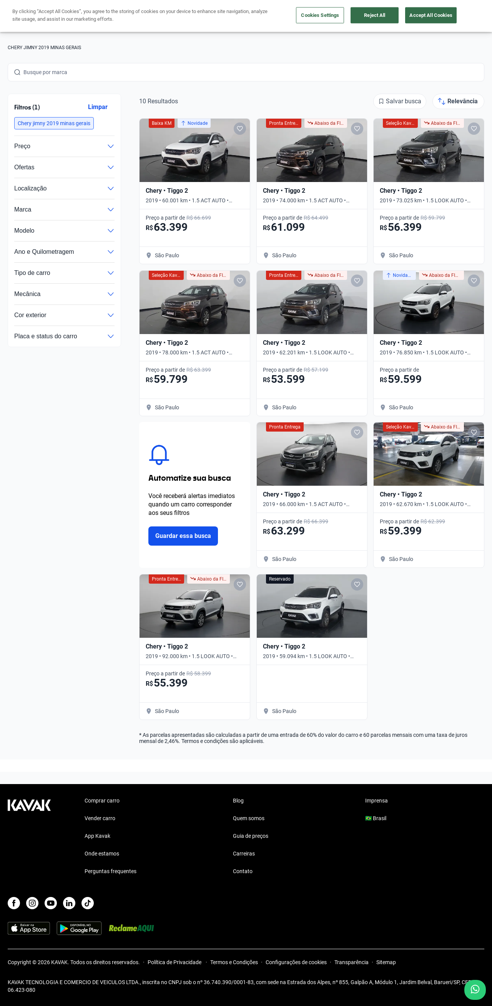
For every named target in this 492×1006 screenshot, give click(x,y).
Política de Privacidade (175, 962)
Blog (238, 801)
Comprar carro (192, 16)
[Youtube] (51, 903)
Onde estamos (102, 853)
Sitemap (386, 962)
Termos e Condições (234, 962)
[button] (54, 123)
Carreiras (244, 853)
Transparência (351, 962)
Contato (243, 871)
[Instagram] (32, 903)
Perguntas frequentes (110, 871)
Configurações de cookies (296, 962)
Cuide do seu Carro (335, 16)
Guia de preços (250, 836)
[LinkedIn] (69, 903)
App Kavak (97, 836)
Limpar (98, 107)
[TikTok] (87, 903)
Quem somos (248, 818)
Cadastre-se (462, 16)
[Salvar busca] (399, 101)
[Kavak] (29, 16)
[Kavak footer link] (29, 836)
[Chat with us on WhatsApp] (475, 989)
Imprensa (376, 801)
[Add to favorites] (240, 128)
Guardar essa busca (183, 535)
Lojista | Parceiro (280, 16)
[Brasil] (416, 16)
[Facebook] (14, 903)
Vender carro (235, 16)
